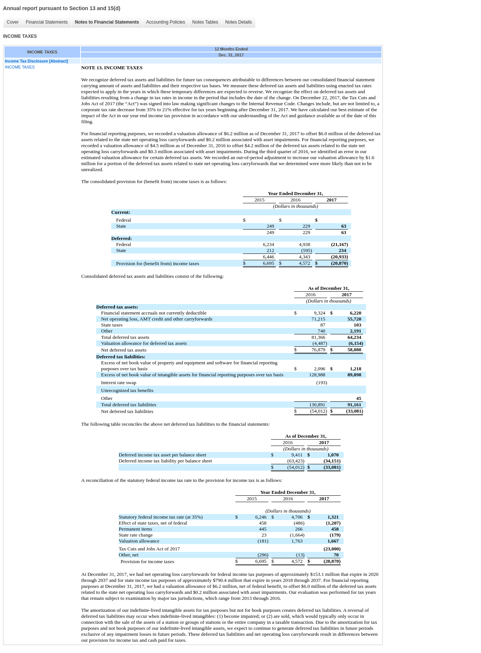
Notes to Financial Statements (107, 22)
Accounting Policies (165, 22)
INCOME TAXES (20, 67)
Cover (13, 22)
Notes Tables (205, 22)
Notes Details (238, 22)
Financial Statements (47, 22)
